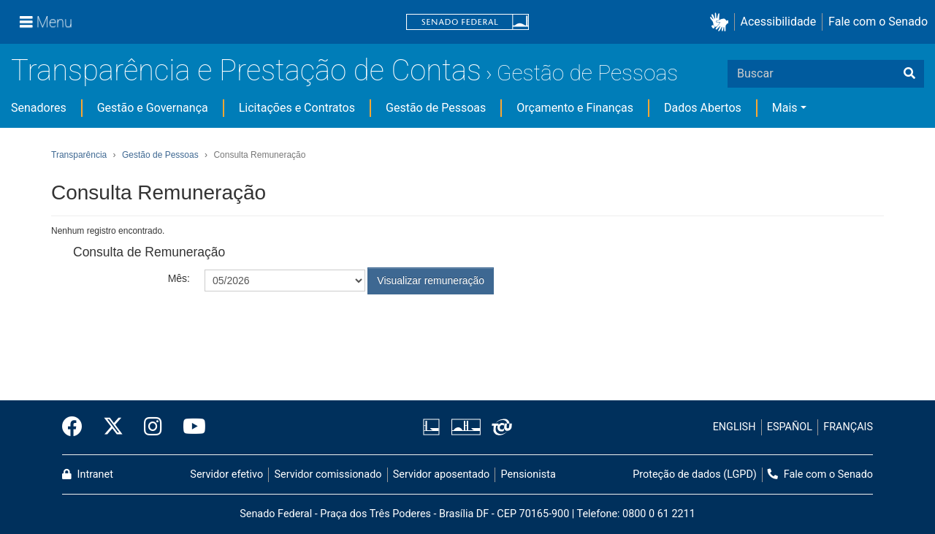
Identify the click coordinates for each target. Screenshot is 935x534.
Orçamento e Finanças (574, 108)
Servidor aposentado (441, 474)
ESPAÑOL (789, 427)
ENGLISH (734, 427)
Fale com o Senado (878, 21)
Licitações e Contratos (297, 108)
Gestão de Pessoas (587, 72)
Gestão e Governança (152, 108)
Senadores (38, 108)
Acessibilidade (779, 21)
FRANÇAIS (848, 427)
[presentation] (316, 330)
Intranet (87, 474)
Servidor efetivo (226, 474)
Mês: (179, 278)
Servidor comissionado (328, 474)
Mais (785, 108)
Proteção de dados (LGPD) (695, 474)
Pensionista (528, 474)
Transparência (79, 155)
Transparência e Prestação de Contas (246, 70)
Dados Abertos (702, 108)
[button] (722, 22)
